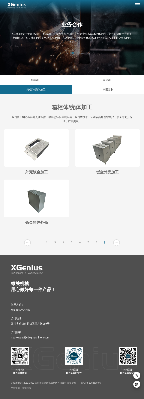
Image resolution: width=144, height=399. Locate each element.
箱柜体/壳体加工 (36, 89)
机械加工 (36, 79)
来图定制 (108, 89)
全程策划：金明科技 (21, 388)
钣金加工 (108, 79)
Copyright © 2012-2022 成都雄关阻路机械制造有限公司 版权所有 (43, 383)
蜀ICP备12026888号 (90, 383)
